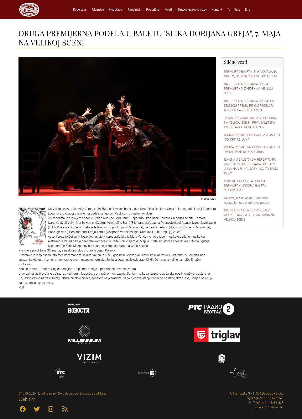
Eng (247, 9)
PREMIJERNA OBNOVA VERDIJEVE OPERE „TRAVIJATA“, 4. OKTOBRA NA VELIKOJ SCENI (249, 215)
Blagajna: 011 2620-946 (267, 398)
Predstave (115, 9)
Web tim (26, 399)
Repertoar (80, 9)
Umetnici (135, 9)
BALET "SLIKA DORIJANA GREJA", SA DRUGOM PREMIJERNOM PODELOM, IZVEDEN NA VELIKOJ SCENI (249, 105)
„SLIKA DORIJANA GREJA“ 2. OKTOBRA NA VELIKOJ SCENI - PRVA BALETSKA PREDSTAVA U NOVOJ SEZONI (250, 122)
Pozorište (153, 9)
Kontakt (216, 9)
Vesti (169, 9)
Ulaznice (98, 9)
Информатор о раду (192, 9)
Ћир (237, 9)
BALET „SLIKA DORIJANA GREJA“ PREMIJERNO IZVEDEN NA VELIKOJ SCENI (248, 88)
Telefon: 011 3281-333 (268, 403)
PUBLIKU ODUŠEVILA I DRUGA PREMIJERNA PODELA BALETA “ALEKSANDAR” (245, 185)
